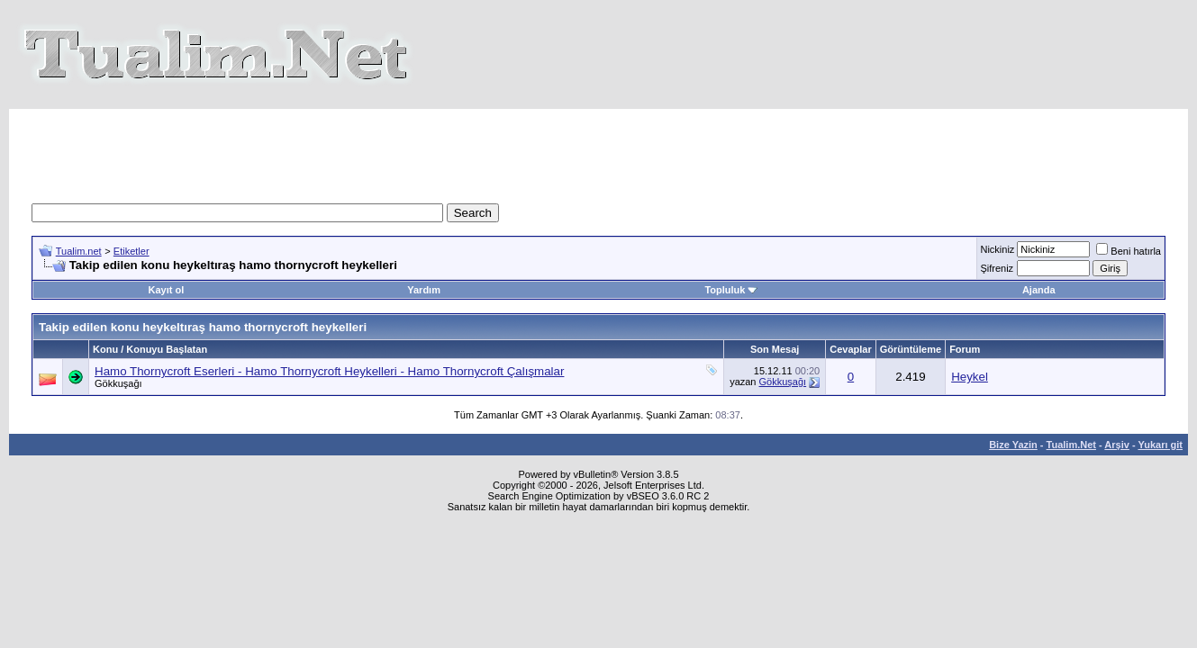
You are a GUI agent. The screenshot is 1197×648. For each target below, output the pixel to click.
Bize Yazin (1013, 444)
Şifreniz (996, 268)
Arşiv (1116, 444)
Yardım (423, 289)
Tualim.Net (1071, 444)
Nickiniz (997, 249)
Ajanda (1039, 289)
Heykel (969, 376)
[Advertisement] (599, 149)
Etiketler (131, 251)
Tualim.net (79, 251)
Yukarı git (1160, 444)
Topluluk (730, 289)
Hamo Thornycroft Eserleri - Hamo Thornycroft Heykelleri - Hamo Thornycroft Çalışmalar (329, 371)
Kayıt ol (167, 289)
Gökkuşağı (118, 383)
